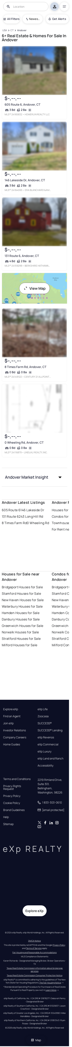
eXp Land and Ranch (50, 758)
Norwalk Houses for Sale (20, 632)
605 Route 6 (11, 510)
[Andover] (21, 30)
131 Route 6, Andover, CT (21, 256)
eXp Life (43, 709)
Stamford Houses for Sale (21, 593)
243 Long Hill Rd (31, 516)
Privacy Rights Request (12, 787)
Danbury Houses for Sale (21, 619)
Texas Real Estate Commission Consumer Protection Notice (34, 975)
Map (36, 1040)
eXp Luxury (44, 751)
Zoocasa (43, 716)
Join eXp (8, 723)
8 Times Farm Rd (14, 523)
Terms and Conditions (17, 779)
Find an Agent (11, 716)
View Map (34, 288)
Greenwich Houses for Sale (22, 625)
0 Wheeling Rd (38, 523)
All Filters (11, 19)
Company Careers (14, 737)
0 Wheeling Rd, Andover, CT (23, 442)
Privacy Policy (11, 796)
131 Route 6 (10, 516)
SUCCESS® (45, 723)
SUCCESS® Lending (50, 730)
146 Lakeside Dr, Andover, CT (24, 180)
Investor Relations (14, 730)
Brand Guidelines (14, 810)
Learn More (51, 990)
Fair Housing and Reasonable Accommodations (34, 952)
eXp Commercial (48, 744)
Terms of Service (34, 948)
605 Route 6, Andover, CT (22, 104)
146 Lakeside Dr (32, 510)
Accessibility (45, 765)
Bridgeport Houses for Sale (22, 587)
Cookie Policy (11, 803)
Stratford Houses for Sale (21, 638)
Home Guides (11, 744)
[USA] (5, 30)
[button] (34, 477)
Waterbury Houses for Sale (22, 606)
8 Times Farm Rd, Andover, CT (25, 367)
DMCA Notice (34, 940)
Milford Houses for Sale (19, 645)
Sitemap (8, 824)
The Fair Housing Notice (50, 982)
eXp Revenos (46, 737)
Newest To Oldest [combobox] (34, 19)
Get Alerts (57, 19)
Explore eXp (10, 709)
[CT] (12, 30)
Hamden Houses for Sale (21, 613)
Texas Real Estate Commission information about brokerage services (35, 970)
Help (6, 817)
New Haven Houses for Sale (23, 600)
